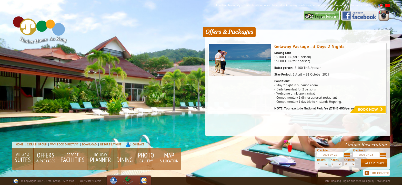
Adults (335, 160)
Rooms (321, 160)
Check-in (322, 150)
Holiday (100, 159)
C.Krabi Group (37, 144)
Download (89, 144)
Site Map (68, 181)
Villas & (23, 159)
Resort (73, 159)
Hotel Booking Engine (337, 181)
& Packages (45, 158)
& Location (168, 158)
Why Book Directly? (64, 144)
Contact (138, 144)
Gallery (146, 158)
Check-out (359, 150)
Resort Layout (110, 144)
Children (349, 160)
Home (19, 144)
